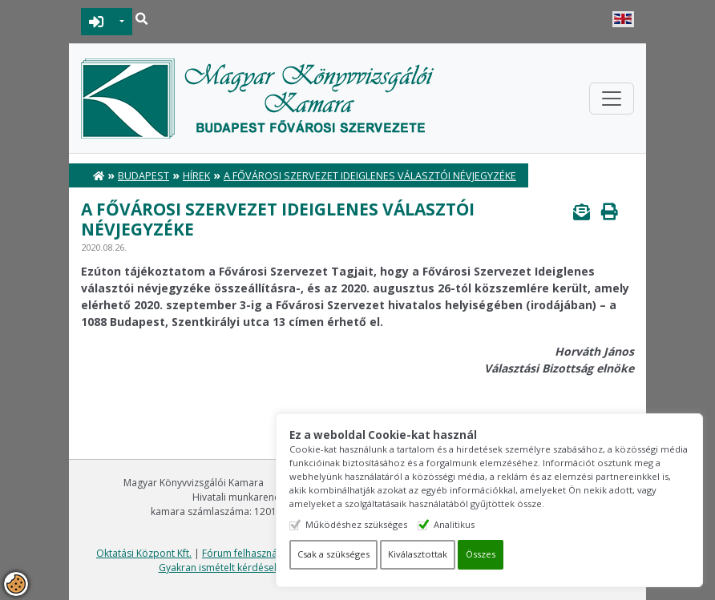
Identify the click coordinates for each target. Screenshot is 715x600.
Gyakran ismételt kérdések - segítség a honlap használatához (297, 567)
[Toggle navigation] (611, 99)
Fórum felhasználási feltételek (269, 553)
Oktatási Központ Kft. (144, 553)
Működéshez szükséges (382, 524)
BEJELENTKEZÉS (96, 21)
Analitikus (479, 524)
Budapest (143, 176)
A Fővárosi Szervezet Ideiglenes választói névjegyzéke (370, 176)
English (623, 19)
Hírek (196, 176)
